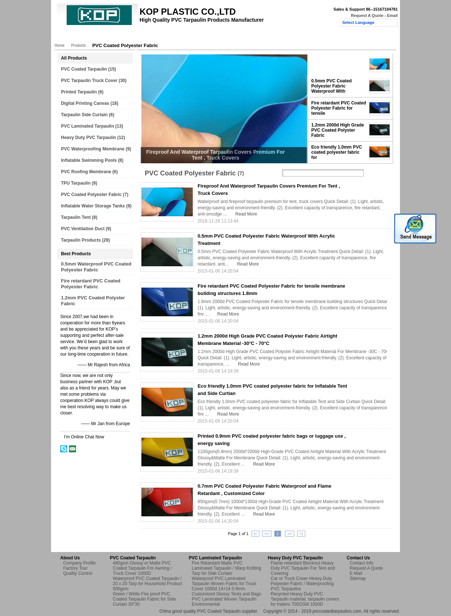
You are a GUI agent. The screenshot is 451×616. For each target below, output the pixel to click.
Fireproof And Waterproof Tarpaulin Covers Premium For (338, 64)
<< (266, 533)
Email (392, 15)
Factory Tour (156, 35)
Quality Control (193, 35)
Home (69, 35)
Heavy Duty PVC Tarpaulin (88, 137)
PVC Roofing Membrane (86, 171)
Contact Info (362, 563)
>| (301, 533)
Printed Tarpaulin (79, 92)
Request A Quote (367, 15)
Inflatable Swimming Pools (89, 160)
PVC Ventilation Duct (83, 228)
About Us (124, 35)
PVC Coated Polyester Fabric (91, 194)
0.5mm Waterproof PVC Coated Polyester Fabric (96, 267)
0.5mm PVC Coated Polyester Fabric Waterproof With (331, 86)
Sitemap (358, 578)
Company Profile (79, 563)
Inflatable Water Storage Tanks (93, 206)
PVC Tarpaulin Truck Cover (89, 80)
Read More (246, 214)
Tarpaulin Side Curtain (84, 114)
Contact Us (230, 35)
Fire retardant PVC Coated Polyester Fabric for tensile (338, 108)
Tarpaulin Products (81, 240)
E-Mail (356, 573)
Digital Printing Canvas (85, 103)
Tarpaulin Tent (76, 217)
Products (95, 35)
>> (289, 533)
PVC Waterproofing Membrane (93, 149)
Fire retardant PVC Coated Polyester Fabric (90, 283)
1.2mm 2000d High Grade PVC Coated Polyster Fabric (337, 130)
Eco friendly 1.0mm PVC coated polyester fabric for (336, 152)
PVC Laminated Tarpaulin (87, 126)
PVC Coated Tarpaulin (84, 69)
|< (255, 533)
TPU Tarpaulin (75, 183)
